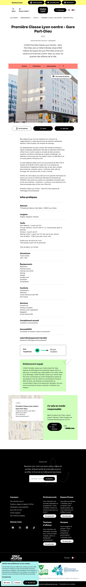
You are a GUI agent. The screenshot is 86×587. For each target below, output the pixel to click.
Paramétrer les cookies (67, 584)
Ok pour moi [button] (30, 582)
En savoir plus (49, 516)
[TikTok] (34, 527)
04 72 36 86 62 (22, 128)
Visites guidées (36, 2)
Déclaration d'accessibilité (19, 507)
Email (43, 128)
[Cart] (70, 10)
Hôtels (35, 17)
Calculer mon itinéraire (53, 427)
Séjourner (14, 17)
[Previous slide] (61, 66)
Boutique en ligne (17, 2)
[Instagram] (20, 527)
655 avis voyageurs (53, 350)
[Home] (43, 10)
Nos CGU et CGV (16, 510)
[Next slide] (63, 66)
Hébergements (26, 17)
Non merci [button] (7, 582)
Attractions (69, 2)
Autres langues (15, 513)
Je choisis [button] (17, 582)
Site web (64, 128)
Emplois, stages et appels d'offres (21, 504)
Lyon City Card (53, 2)
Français (70, 558)
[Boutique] (60, 10)
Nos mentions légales (17, 516)
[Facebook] (12, 527)
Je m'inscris (49, 479)
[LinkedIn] (27, 527)
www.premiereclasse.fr (22, 416)
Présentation (37, 66)
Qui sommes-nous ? (17, 501)
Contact (24, 66)
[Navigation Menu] (13, 10)
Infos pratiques (51, 66)
